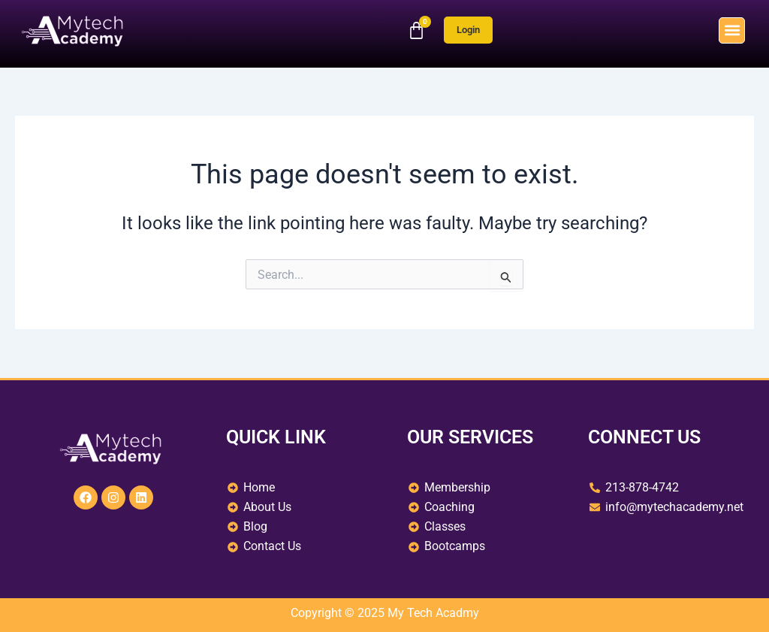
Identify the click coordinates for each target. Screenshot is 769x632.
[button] (732, 30)
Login (468, 29)
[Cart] (416, 30)
